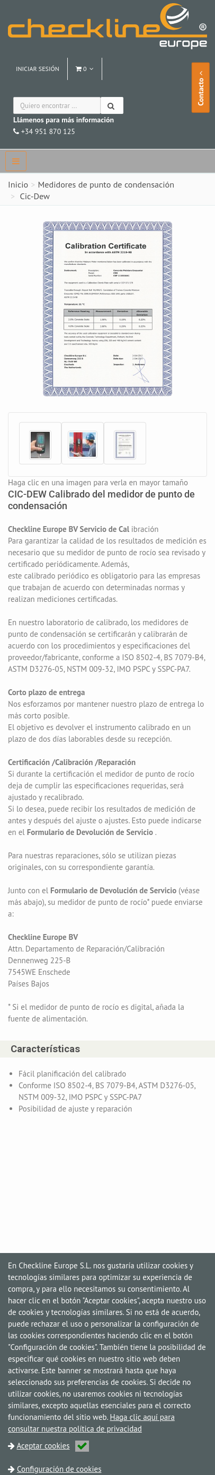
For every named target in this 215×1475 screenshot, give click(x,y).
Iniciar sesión (37, 69)
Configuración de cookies (59, 1469)
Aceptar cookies (53, 1446)
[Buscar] (112, 105)
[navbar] (15, 161)
